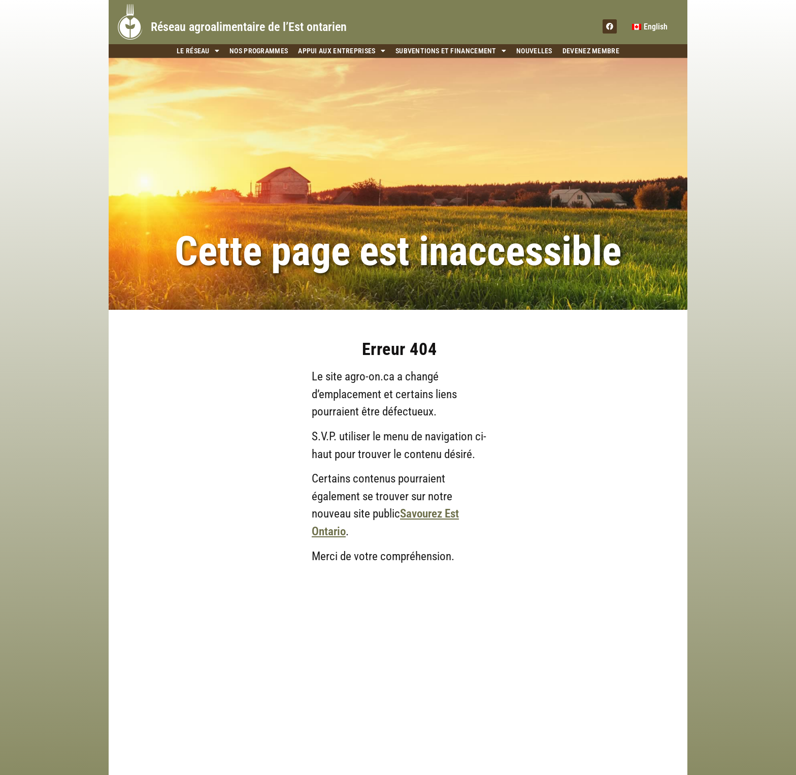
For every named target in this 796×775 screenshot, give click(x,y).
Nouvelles (534, 51)
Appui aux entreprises (341, 51)
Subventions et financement (450, 51)
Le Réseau (198, 51)
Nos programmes (258, 51)
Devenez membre (590, 51)
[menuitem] (650, 27)
